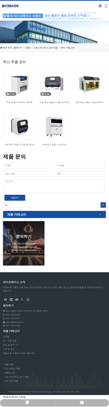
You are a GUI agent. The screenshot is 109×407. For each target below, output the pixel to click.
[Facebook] (5, 299)
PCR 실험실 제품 (12, 368)
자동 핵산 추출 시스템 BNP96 (89, 102)
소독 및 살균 (9, 348)
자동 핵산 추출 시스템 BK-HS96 (54, 102)
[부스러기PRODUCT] (54, 32)
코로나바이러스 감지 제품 (16, 376)
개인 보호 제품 (11, 380)
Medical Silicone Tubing (14, 396)
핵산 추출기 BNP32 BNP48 (19, 102)
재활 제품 (8, 364)
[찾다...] (52, 205)
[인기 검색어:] (103, 205)
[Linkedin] (11, 299)
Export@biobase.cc (14, 322)
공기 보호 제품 (10, 340)
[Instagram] (28, 299)
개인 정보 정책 (72, 391)
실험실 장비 (9, 372)
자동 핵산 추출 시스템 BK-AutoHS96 (54, 144)
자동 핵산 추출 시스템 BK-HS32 (19, 144)
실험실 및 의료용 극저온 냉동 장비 (19, 353)
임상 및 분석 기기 (11, 344)
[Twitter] (22, 299)
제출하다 (15, 197)
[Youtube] (16, 299)
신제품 (6, 336)
